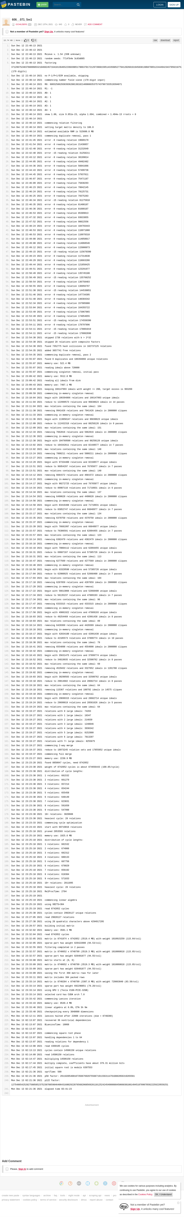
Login (159, 4)
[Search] (78, 4)
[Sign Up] (124, 1206)
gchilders (21, 24)
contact (109, 1199)
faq (55, 1195)
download (165, 40)
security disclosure (68, 1199)
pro (114, 1195)
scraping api (95, 1195)
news (107, 1195)
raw (155, 40)
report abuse (96, 1199)
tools (62, 1195)
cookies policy (30, 1199)
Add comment (95, 24)
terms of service (48, 1199)
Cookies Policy (145, 1194)
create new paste (10, 1195)
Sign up (174, 4)
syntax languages (31, 1195)
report (176, 40)
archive (47, 1195)
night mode (73, 1195)
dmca (83, 1199)
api (84, 1195)
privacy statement (11, 1199)
